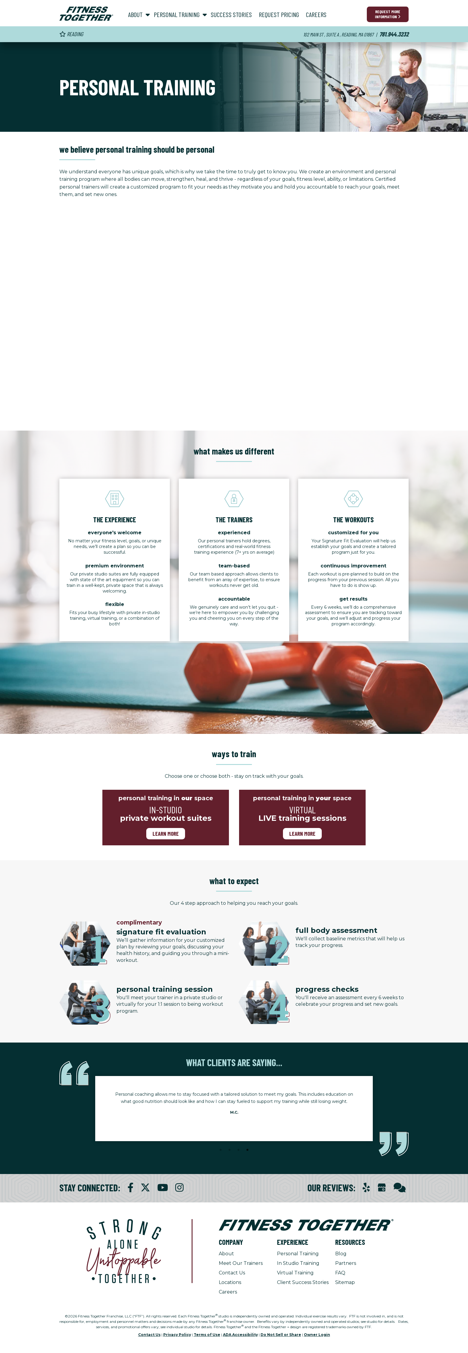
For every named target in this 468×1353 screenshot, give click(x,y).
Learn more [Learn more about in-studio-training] (166, 833)
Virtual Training (295, 1273)
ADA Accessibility (240, 1334)
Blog (341, 1253)
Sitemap (345, 1282)
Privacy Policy (177, 1334)
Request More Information (388, 14)
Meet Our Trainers (241, 1263)
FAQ (340, 1273)
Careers (228, 1292)
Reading (71, 33)
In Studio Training (298, 1263)
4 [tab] (247, 1150)
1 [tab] (221, 1150)
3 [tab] (238, 1150)
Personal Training (298, 1253)
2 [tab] (230, 1150)
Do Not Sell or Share (281, 1334)
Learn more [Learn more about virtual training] (302, 833)
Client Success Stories (303, 1282)
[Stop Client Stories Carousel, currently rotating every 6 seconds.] (234, 1158)
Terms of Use (207, 1334)
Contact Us (232, 1273)
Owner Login (317, 1334)
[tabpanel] (234, 1105)
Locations (230, 1282)
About (226, 1253)
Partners (345, 1263)
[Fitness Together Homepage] (86, 14)
